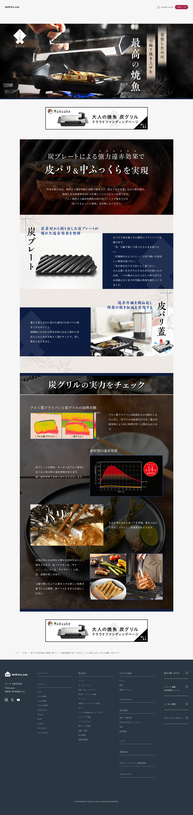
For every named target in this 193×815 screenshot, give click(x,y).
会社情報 (122, 710)
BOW (39, 719)
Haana (40, 714)
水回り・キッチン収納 (87, 694)
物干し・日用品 (84, 726)
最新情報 (122, 752)
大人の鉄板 (41, 696)
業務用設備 (82, 739)
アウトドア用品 (84, 717)
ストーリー (42, 673)
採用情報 (121, 731)
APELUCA (42, 710)
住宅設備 (81, 735)
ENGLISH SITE (124, 774)
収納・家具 (82, 730)
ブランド (41, 684)
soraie (40, 723)
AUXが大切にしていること (129, 722)
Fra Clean (42, 728)
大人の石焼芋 (42, 705)
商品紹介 (82, 673)
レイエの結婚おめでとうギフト (90, 712)
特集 (119, 685)
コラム (120, 680)
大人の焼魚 (41, 701)
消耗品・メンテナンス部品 (88, 703)
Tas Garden (42, 732)
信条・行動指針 (124, 717)
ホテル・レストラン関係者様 (131, 763)
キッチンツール (84, 685)
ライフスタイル (84, 721)
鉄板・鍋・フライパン (87, 690)
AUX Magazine (124, 699)
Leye (39, 692)
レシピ (121, 741)
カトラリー (82, 699)
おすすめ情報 (124, 673)
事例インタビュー (125, 690)
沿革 (119, 727)
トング (80, 680)
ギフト (80, 708)
